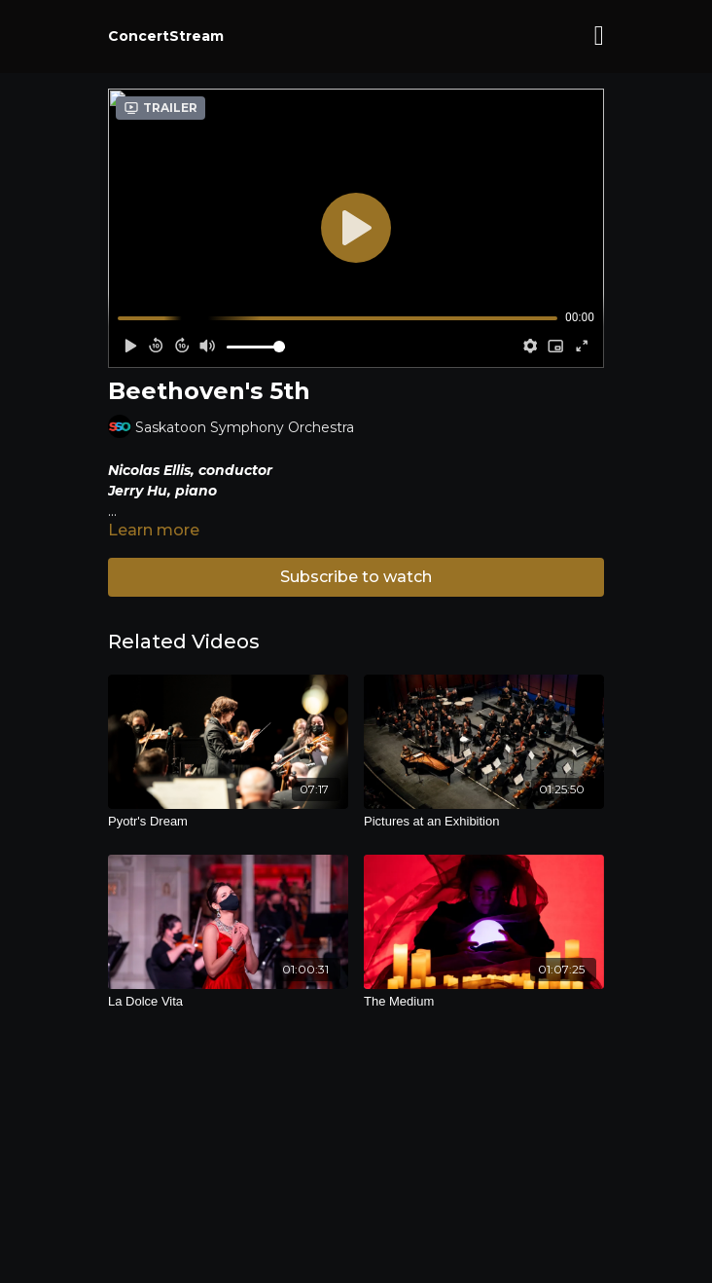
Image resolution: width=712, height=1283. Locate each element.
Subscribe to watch (356, 577)
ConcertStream (166, 36)
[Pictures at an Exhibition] (484, 821)
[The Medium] (484, 1001)
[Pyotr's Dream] (228, 821)
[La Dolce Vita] (228, 1001)
